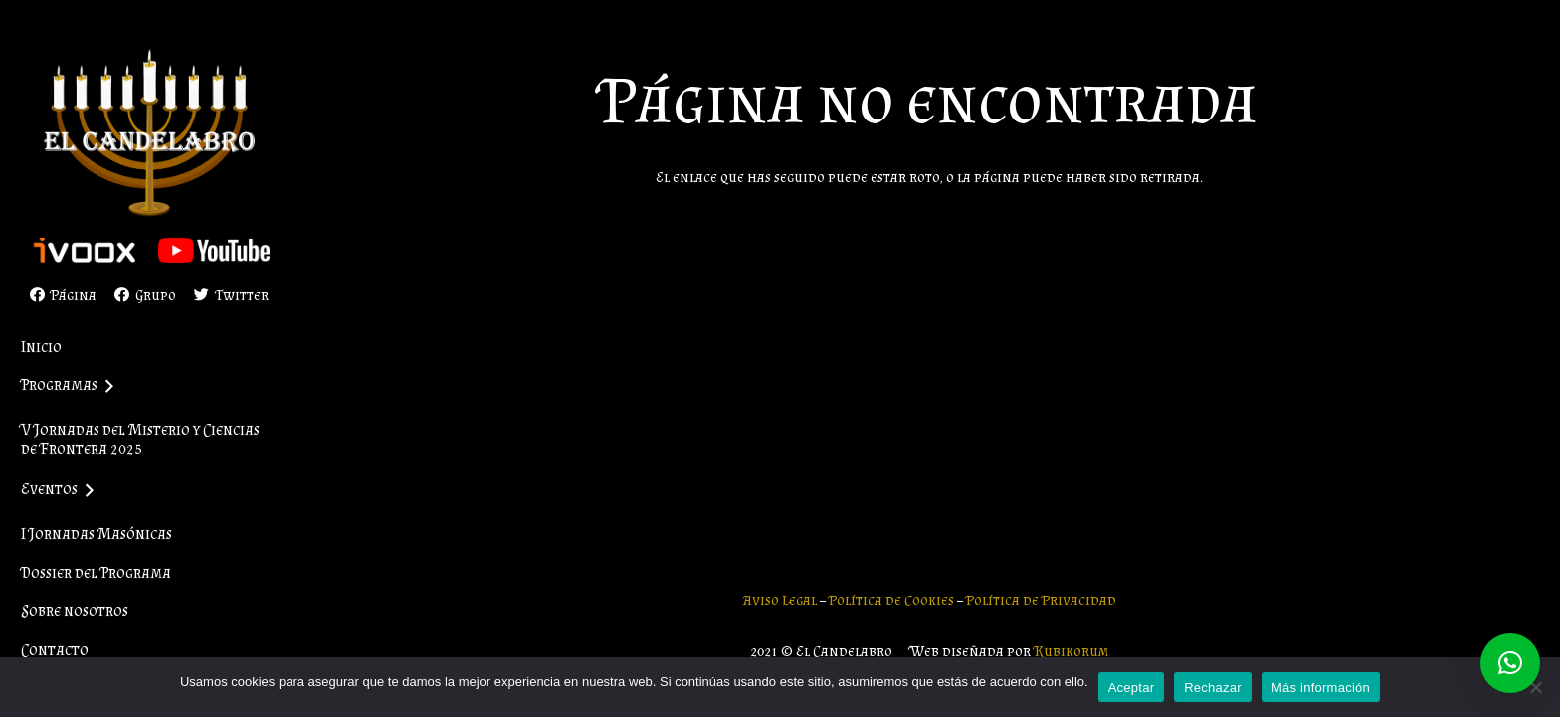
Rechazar (1213, 687)
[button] (1510, 663)
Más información (1320, 687)
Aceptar (1131, 687)
